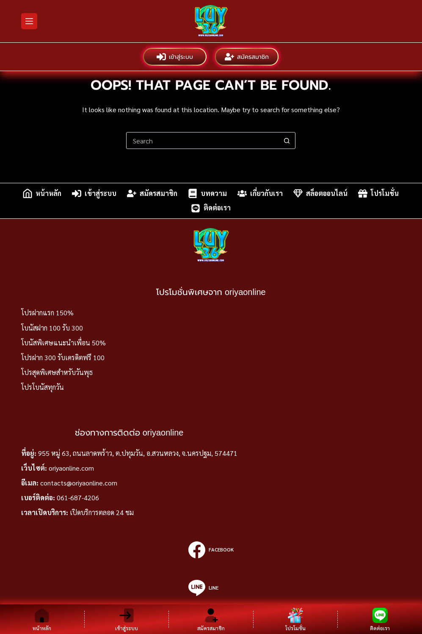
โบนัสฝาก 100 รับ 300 (52, 327)
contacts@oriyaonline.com (78, 482)
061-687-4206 (78, 497)
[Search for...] (202, 140)
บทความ (207, 193)
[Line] (211, 587)
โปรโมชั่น (378, 193)
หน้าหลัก (42, 193)
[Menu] (29, 21)
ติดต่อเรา (211, 208)
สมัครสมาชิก (247, 56)
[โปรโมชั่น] (296, 619)
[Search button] (286, 140)
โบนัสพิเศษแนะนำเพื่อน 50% (63, 342)
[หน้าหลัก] (42, 619)
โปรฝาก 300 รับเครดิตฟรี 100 (63, 357)
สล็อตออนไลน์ (320, 193)
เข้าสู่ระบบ (175, 56)
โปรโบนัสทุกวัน (42, 387)
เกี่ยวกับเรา (260, 193)
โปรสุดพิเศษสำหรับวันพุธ (57, 372)
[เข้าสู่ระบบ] (127, 619)
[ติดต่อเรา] (380, 619)
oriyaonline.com (71, 467)
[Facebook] (211, 549)
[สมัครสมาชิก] (211, 619)
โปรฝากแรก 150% (47, 312)
